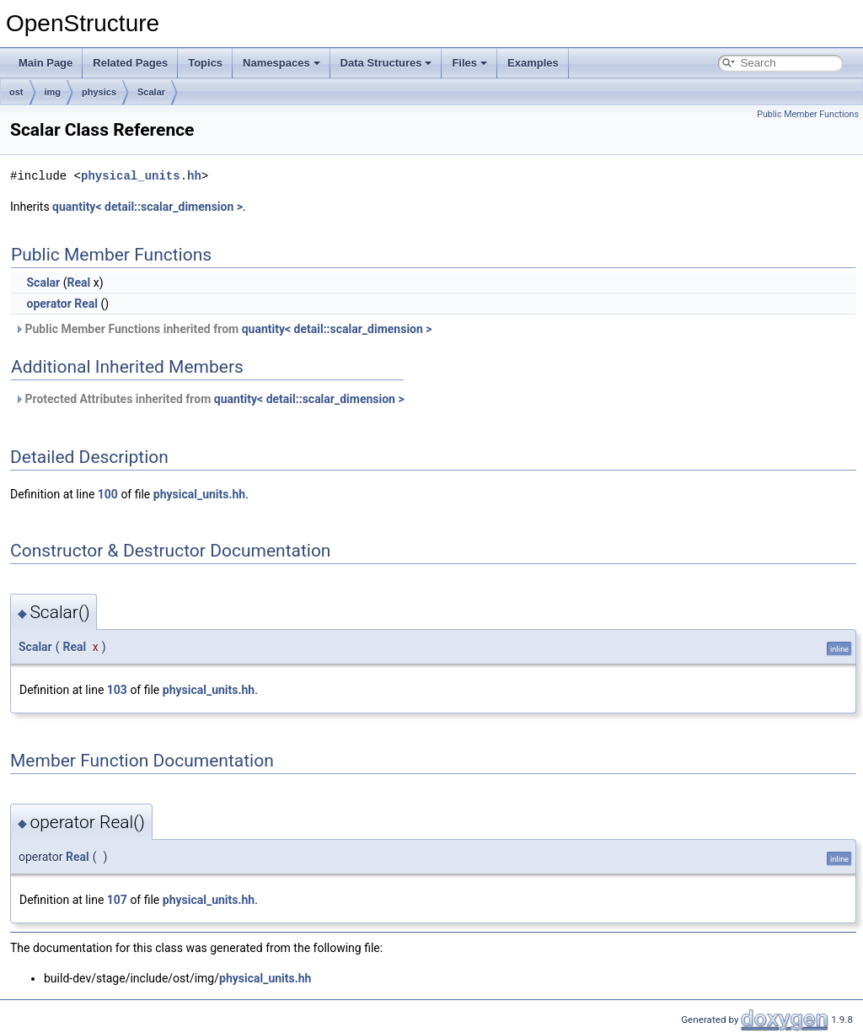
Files (469, 62)
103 (117, 690)
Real (78, 282)
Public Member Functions (808, 114)
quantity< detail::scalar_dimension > (147, 206)
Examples (533, 62)
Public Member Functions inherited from (223, 329)
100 (108, 494)
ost (16, 92)
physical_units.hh (141, 176)
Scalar (151, 92)
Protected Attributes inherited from (209, 399)
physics (99, 92)
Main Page (45, 62)
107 (117, 900)
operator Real (62, 303)
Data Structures (386, 62)
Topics (205, 62)
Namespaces (281, 62)
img (53, 92)
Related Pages (130, 62)
